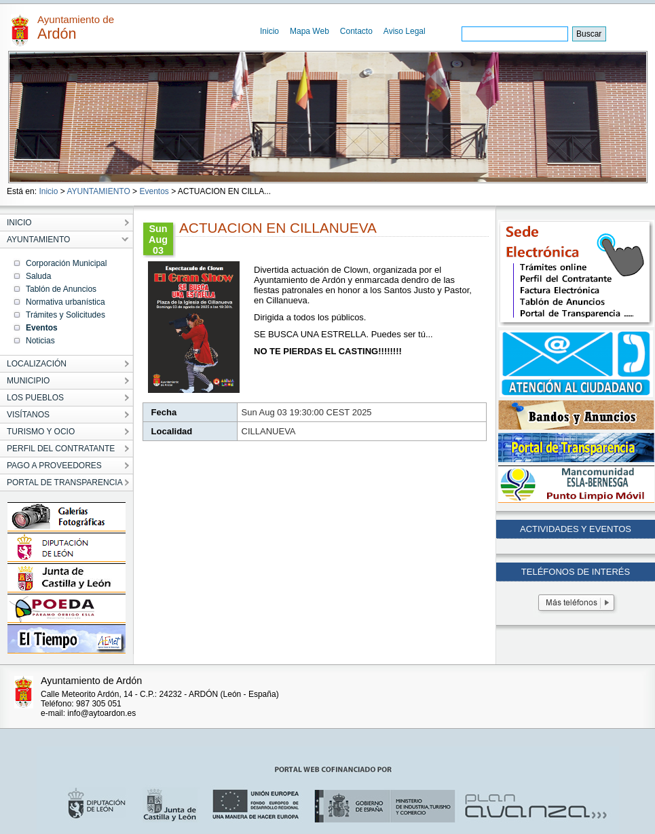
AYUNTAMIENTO (98, 191)
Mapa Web (309, 31)
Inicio (269, 31)
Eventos (153, 191)
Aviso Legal (404, 31)
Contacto (356, 31)
